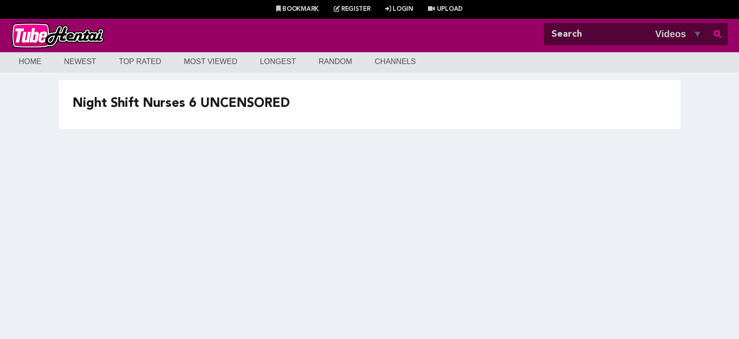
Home (30, 61)
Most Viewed (211, 61)
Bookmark (297, 9)
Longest (278, 61)
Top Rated (140, 61)
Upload (445, 9)
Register (352, 9)
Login (399, 9)
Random (335, 61)
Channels (395, 61)
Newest (80, 61)
